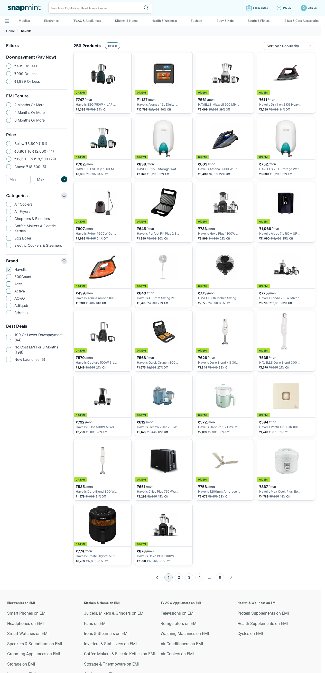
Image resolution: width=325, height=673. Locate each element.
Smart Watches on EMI (28, 633)
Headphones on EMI (25, 623)
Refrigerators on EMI (179, 623)
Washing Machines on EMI (185, 633)
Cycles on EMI (250, 633)
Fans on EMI (95, 623)
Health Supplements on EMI (262, 623)
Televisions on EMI (177, 613)
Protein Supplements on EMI (263, 613)
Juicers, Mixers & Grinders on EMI (114, 613)
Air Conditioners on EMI (182, 643)
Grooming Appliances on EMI (33, 653)
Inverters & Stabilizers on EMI (110, 643)
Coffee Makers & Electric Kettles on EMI (119, 653)
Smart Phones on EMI (27, 613)
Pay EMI (287, 8)
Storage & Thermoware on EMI (111, 664)
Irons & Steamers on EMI (106, 633)
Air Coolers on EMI (177, 653)
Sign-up (312, 8)
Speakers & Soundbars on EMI (34, 643)
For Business (260, 8)
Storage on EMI (21, 664)
